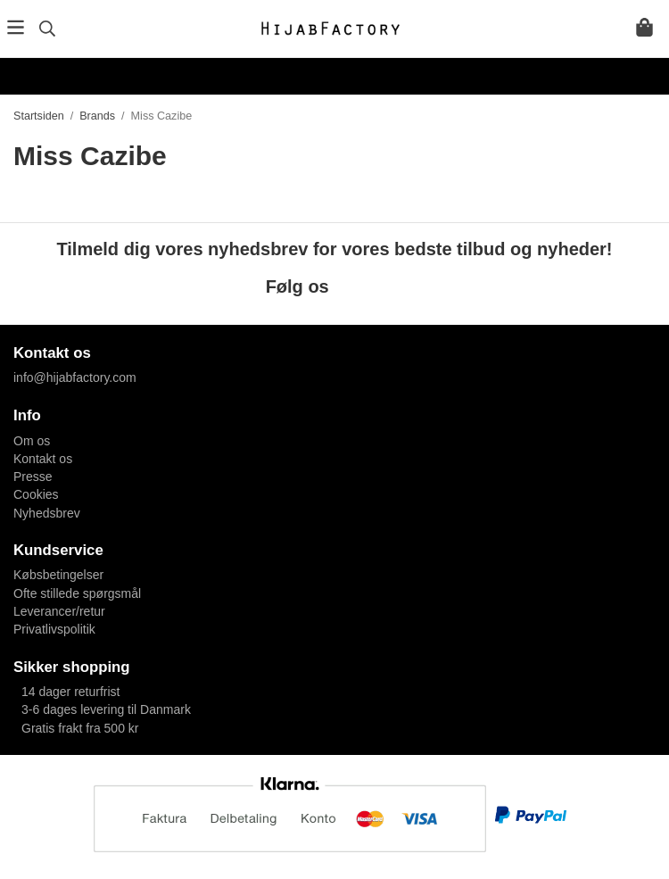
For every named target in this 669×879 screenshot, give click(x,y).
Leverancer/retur (59, 611)
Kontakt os (42, 459)
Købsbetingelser (58, 575)
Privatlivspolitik (54, 629)
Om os (31, 441)
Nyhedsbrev (46, 513)
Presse (33, 476)
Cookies (36, 494)
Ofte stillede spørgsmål (77, 593)
